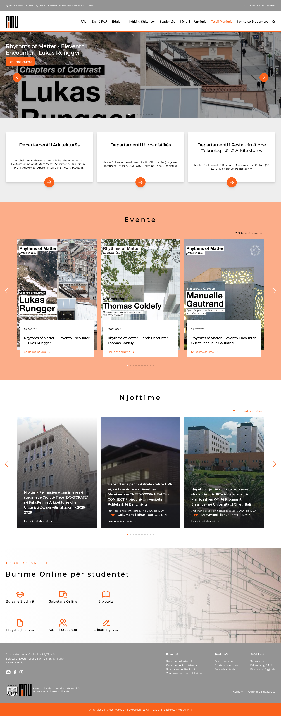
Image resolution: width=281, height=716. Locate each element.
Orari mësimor (224, 661)
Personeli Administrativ (181, 665)
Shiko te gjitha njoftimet (247, 411)
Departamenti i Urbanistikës (140, 145)
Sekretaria (257, 661)
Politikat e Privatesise (261, 691)
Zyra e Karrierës (225, 669)
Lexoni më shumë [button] (39, 521)
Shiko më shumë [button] (38, 352)
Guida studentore (226, 665)
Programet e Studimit (180, 669)
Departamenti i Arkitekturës (49, 145)
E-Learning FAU (261, 665)
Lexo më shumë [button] (20, 61)
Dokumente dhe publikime (184, 673)
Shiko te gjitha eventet (248, 233)
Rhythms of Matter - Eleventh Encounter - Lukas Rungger (45, 49)
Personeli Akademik (179, 661)
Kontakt (238, 691)
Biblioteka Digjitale (262, 669)
